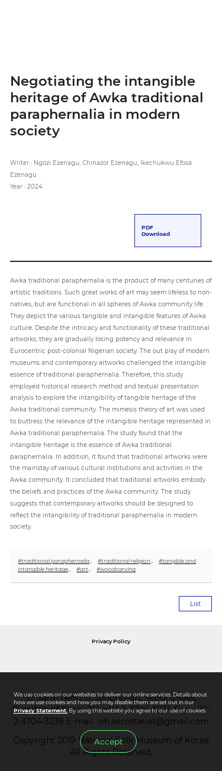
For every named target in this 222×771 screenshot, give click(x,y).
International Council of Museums (124, 666)
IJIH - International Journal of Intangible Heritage (70, 23)
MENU (202, 23)
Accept (108, 741)
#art (82, 569)
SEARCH (177, 23)
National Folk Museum (54, 666)
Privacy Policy (111, 641)
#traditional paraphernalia (53, 561)
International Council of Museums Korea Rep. (184, 666)
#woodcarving (116, 569)
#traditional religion (124, 561)
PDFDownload (155, 230)
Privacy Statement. (40, 710)
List (195, 604)
